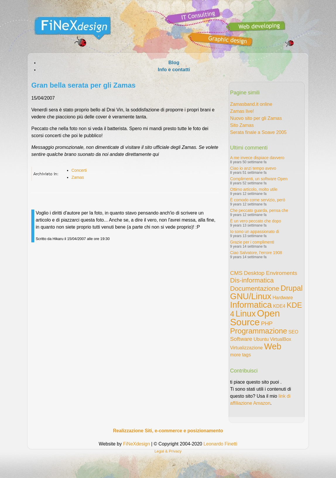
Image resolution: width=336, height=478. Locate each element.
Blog (173, 62)
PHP (266, 323)
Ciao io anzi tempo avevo (253, 168)
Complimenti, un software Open (258, 178)
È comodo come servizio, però (257, 200)
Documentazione (254, 288)
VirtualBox (280, 339)
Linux (246, 313)
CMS (236, 273)
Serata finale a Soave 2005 (258, 132)
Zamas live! (242, 111)
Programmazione (258, 331)
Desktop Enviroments (270, 273)
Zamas (77, 177)
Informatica (251, 304)
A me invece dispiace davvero (257, 157)
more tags (240, 354)
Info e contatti (174, 69)
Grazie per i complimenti (252, 242)
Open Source (255, 317)
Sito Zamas (242, 125)
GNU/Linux (250, 296)
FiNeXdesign (136, 443)
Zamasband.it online (251, 104)
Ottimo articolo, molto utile (253, 189)
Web (272, 346)
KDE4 (279, 306)
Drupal (291, 288)
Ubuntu (261, 339)
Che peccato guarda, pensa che (259, 210)
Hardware (282, 297)
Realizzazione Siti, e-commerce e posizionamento (168, 430)
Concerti (79, 170)
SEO (293, 331)
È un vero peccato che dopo (255, 221)
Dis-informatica (252, 280)
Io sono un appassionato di (254, 231)
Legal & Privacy (168, 451)
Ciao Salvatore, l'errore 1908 (256, 252)
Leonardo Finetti (220, 443)
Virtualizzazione (246, 347)
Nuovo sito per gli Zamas (256, 118)
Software (241, 339)
